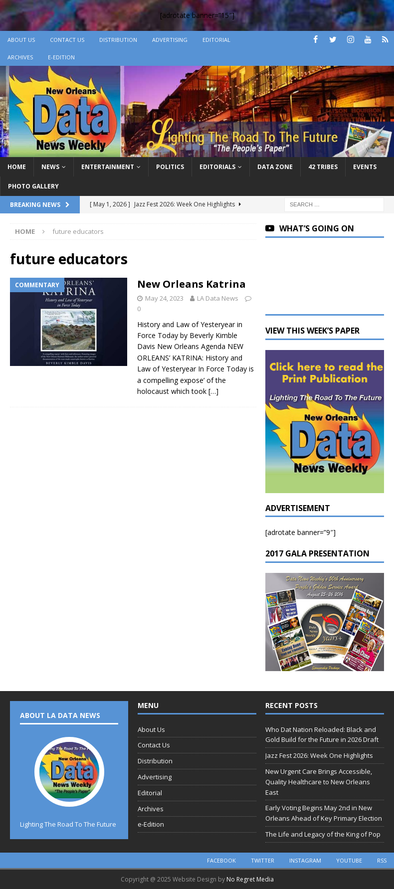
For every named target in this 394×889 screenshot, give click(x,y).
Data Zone (275, 167)
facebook (221, 860)
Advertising (170, 39)
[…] (213, 391)
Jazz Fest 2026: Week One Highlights (319, 755)
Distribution (118, 39)
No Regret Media (250, 879)
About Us (21, 39)
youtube (349, 860)
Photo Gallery (33, 186)
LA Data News (217, 298)
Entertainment (107, 167)
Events (365, 167)
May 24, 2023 (164, 298)
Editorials (217, 167)
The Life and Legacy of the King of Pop (323, 834)
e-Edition (61, 57)
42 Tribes (323, 167)
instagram (305, 860)
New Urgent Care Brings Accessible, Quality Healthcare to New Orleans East (318, 782)
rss (382, 860)
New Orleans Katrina (191, 284)
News (50, 167)
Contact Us (67, 39)
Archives (20, 57)
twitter (262, 860)
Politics (170, 167)
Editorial (216, 39)
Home (16, 167)
